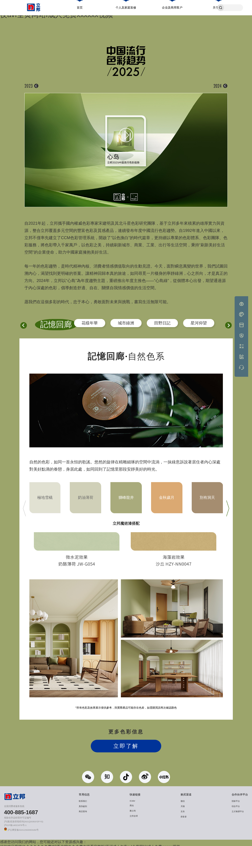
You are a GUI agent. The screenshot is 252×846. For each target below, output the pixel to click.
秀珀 (132, 802)
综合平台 (236, 803)
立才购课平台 (238, 808)
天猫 (183, 803)
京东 (183, 808)
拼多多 (184, 813)
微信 (183, 798)
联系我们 (83, 798)
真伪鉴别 (83, 803)
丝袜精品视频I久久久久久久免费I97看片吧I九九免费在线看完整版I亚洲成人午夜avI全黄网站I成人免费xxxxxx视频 (90, 843)
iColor (132, 798)
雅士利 (133, 808)
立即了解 (126, 743)
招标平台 (236, 798)
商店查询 (83, 808)
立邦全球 (134, 813)
